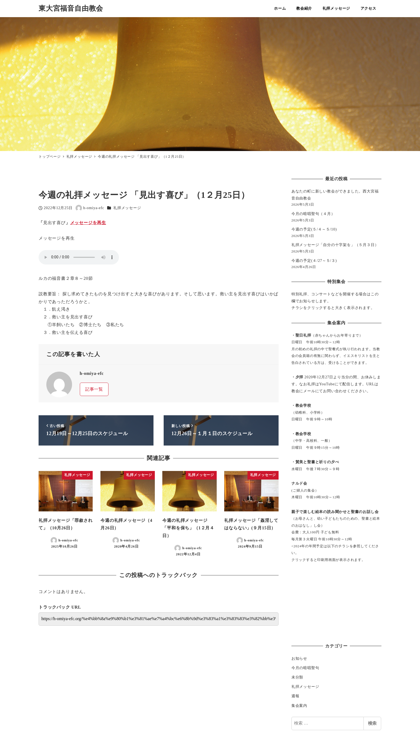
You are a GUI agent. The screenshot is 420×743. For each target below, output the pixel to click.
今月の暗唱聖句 (305, 668)
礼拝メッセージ (127, 208)
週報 (295, 696)
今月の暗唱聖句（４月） (313, 214)
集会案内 (299, 705)
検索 (372, 723)
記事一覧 (94, 389)
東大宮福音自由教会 (71, 8)
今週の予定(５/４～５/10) (314, 229)
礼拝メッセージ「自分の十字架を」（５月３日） (335, 245)
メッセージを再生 (88, 222)
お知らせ (299, 658)
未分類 (297, 677)
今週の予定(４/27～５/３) (314, 260)
